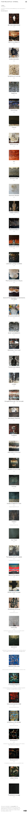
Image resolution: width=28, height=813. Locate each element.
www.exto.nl (13, 806)
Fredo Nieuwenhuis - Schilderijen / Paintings (10, 1)
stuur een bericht (4, 10)
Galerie (2, 5)
